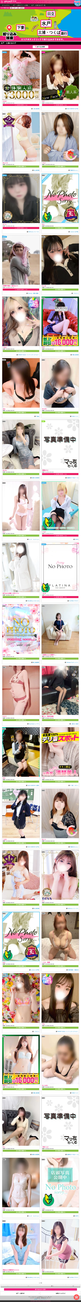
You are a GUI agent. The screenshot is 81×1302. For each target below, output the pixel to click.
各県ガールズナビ (60, 1293)
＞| (73, 1286)
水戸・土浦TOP (20, 1293)
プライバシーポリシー (42, 1299)
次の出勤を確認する (21, 166)
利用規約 (36, 1299)
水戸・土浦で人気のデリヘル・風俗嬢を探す (12, 2)
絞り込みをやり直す (40, 1289)
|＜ (8, 1286)
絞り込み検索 (41, 47)
